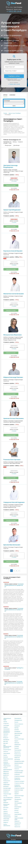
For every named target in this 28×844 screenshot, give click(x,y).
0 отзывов (14, 265)
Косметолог (6, 791)
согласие (19, 78)
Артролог (5, 735)
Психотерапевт (17, 750)
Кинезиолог (6, 786)
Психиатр (16, 746)
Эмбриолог (16, 821)
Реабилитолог (17, 753)
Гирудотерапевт (7, 765)
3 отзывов (14, 222)
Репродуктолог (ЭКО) (19, 761)
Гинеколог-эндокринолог (6, 763)
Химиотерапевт (17, 814)
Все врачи (13, 839)
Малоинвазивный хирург (7, 800)
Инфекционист (6, 780)
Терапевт (16, 793)
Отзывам (5, 143)
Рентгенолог (17, 759)
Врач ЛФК (5, 741)
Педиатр (16, 737)
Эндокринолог (17, 823)
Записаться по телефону (14, 841)
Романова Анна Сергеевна (11, 459)
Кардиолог (5, 782)
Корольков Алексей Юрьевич (12, 251)
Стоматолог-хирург (18, 790)
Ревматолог (17, 757)
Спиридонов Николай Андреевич (14, 502)
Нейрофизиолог (7, 816)
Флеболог (5, 169)
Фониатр (16, 810)
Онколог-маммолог (18, 724)
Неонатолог (6, 820)
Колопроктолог (6, 790)
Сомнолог (16, 768)
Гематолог (5, 751)
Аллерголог (6, 723)
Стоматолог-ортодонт (19, 781)
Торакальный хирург (19, 795)
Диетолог (5, 777)
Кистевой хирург (7, 788)
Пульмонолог (17, 752)
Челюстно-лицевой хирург (18, 818)
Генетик (5, 755)
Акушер (5, 721)
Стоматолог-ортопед (19, 783)
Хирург (9, 169)
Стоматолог (17, 774)
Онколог (16, 722)
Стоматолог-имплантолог (17, 779)
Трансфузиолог (17, 799)
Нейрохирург (6, 818)
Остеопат (16, 729)
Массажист (5, 807)
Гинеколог (5, 760)
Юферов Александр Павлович (13, 377)
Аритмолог (5, 734)
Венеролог (5, 737)
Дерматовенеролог (7, 769)
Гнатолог (5, 767)
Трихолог (16, 801)
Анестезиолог (6, 729)
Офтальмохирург (18, 733)
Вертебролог (6, 739)
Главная (5, 113)
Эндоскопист (17, 824)
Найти (14, 105)
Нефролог (5, 822)
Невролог (5, 813)
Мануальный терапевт (6, 805)
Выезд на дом (7, 145)
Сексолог (16, 765)
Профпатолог (17, 744)
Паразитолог (17, 735)
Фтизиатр (16, 812)
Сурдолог (16, 791)
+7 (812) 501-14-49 (14, 11)
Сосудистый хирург (18, 171)
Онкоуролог (17, 725)
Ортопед (16, 727)
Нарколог (5, 811)
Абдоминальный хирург (8, 171)
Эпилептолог (17, 826)
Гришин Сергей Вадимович (12, 210)
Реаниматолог (17, 755)
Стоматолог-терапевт (19, 788)
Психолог (16, 748)
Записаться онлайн (11, 185)
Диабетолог (6, 775)
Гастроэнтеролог (7, 749)
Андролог (5, 727)
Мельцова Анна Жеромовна (12, 335)
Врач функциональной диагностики (7, 746)
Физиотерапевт (17, 806)
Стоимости (20, 141)
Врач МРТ (5, 743)
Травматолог (17, 797)
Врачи (5, 95)
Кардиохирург (6, 784)
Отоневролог (17, 731)
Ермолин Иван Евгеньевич (11, 545)
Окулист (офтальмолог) (6, 825)
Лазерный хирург (7, 793)
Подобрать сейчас (14, 76)
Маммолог (5, 802)
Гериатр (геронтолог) (8, 759)
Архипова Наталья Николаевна (13, 418)
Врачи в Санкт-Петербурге (15, 113)
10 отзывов (14, 181)
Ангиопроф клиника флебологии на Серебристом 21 (14, 585)
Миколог (5, 809)
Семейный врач (18, 766)
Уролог (16, 804)
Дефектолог (6, 773)
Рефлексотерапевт (18, 763)
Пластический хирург (19, 738)
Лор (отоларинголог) (8, 797)
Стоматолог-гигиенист (19, 776)
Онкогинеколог (17, 718)
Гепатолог (5, 757)
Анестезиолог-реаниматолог (6, 731)
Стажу (10, 143)
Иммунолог (6, 778)
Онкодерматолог (18, 720)
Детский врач (16, 145)
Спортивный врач (18, 772)
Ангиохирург (14, 169)
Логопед (5, 795)
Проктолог (16, 742)
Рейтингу (15, 141)
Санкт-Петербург (18, 7)
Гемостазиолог (6, 753)
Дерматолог (6, 771)
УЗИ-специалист (18, 803)
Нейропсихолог (6, 815)
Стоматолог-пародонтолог (17, 785)
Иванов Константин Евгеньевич (13, 293)
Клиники (12, 95)
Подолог (16, 740)
